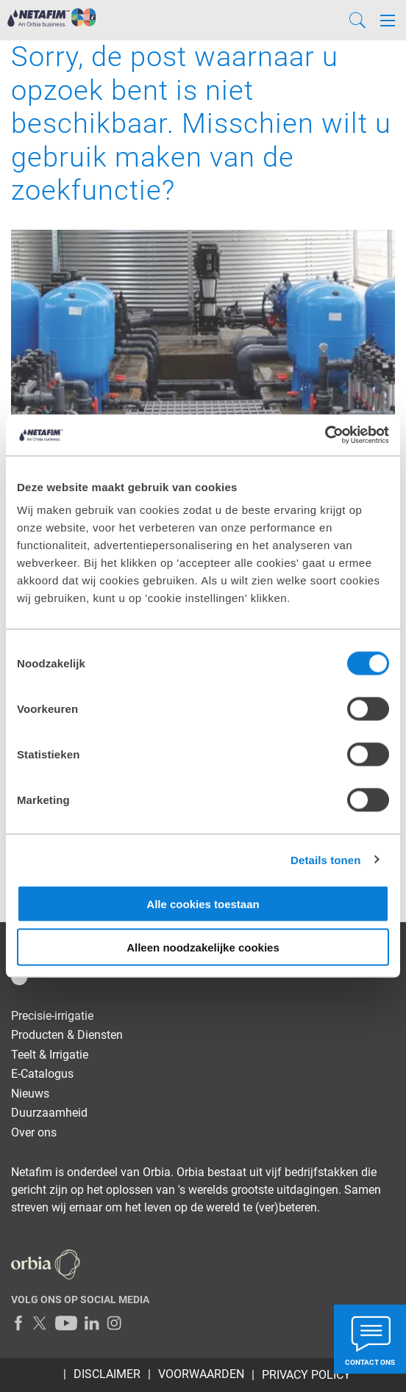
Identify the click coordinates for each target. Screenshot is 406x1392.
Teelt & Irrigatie (49, 1055)
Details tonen (325, 859)
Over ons (34, 1132)
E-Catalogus (42, 1074)
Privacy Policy (306, 1375)
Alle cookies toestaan (202, 904)
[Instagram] (114, 1323)
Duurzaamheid (49, 1113)
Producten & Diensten (67, 1035)
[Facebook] (18, 1323)
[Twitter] (40, 1323)
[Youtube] (66, 1323)
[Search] (357, 20)
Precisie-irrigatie (52, 1016)
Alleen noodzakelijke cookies (203, 946)
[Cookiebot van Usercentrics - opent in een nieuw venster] (324, 435)
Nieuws (30, 1094)
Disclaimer (107, 1374)
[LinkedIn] (92, 1323)
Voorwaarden (201, 1374)
